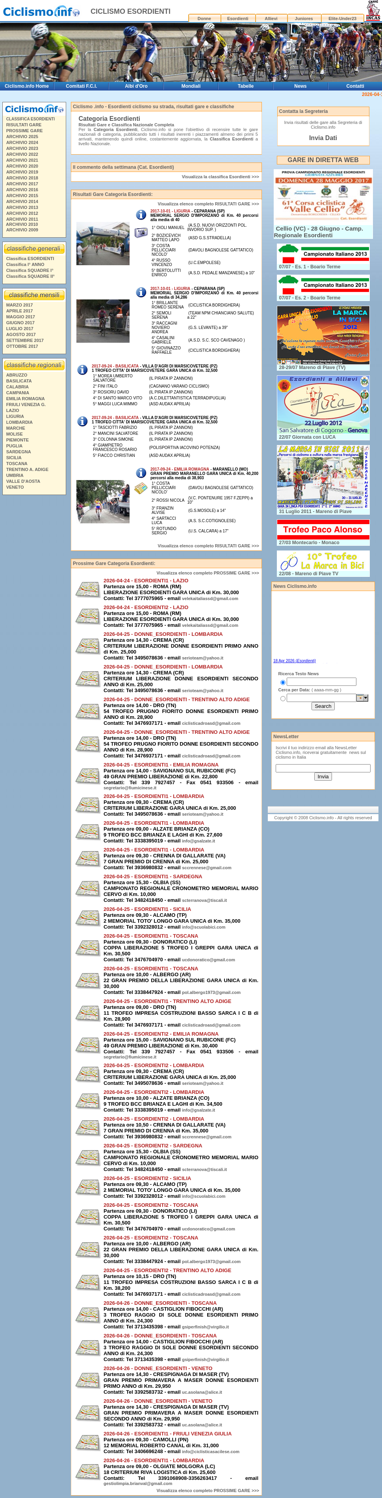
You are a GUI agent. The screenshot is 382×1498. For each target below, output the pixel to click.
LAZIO (12, 410)
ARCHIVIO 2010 (22, 224)
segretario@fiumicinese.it (130, 787)
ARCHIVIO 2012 (22, 213)
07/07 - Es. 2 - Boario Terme (310, 298)
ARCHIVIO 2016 (22, 189)
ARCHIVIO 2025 (22, 136)
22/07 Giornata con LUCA (307, 437)
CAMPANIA (17, 392)
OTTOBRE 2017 (22, 346)
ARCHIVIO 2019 (22, 172)
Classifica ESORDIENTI (30, 258)
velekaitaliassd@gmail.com (210, 598)
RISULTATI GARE (24, 124)
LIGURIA (15, 416)
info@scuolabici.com (203, 927)
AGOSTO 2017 (21, 334)
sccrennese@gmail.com (207, 867)
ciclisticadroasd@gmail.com (211, 723)
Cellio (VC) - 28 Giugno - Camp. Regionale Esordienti (318, 231)
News (300, 86)
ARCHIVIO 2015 (22, 195)
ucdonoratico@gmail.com (208, 959)
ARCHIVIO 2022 (22, 154)
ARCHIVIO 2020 (22, 166)
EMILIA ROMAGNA (25, 398)
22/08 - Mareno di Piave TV (309, 573)
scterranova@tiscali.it (204, 900)
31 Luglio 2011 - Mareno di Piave (315, 511)
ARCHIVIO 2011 (22, 219)
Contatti (355, 86)
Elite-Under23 (342, 18)
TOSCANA (17, 463)
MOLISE (14, 434)
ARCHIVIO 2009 (22, 229)
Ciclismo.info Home (27, 86)
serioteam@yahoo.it (202, 658)
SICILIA (14, 457)
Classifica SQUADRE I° (30, 270)
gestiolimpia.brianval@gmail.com (138, 1483)
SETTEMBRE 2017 (25, 340)
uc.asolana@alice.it (202, 1392)
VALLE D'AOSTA (23, 481)
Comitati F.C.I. (81, 86)
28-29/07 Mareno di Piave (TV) (312, 367)
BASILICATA (19, 381)
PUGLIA (14, 445)
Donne (204, 18)
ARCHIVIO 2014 (22, 201)
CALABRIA (17, 386)
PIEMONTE (17, 440)
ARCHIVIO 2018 (22, 177)
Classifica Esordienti (232, 139)
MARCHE (15, 428)
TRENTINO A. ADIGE (27, 469)
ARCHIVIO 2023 (22, 148)
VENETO (15, 487)
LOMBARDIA (19, 422)
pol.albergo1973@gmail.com (211, 992)
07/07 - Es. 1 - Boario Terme (310, 267)
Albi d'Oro (136, 86)
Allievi (271, 18)
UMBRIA (15, 475)
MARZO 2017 (19, 305)
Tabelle (246, 86)
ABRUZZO (17, 375)
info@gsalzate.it (198, 841)
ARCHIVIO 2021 (22, 160)
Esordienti (237, 18)
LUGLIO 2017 (19, 328)
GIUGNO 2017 (20, 322)
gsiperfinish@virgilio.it (205, 1326)
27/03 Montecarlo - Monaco (309, 542)
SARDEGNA (18, 451)
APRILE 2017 (19, 310)
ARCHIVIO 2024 (22, 142)
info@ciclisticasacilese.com (210, 1451)
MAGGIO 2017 (20, 316)
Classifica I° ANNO (25, 264)
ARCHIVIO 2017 (22, 183)
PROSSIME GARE (24, 130)
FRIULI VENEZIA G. (26, 404)
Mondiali (191, 86)
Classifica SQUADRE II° (30, 276)
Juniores (304, 18)
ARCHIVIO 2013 (22, 207)
